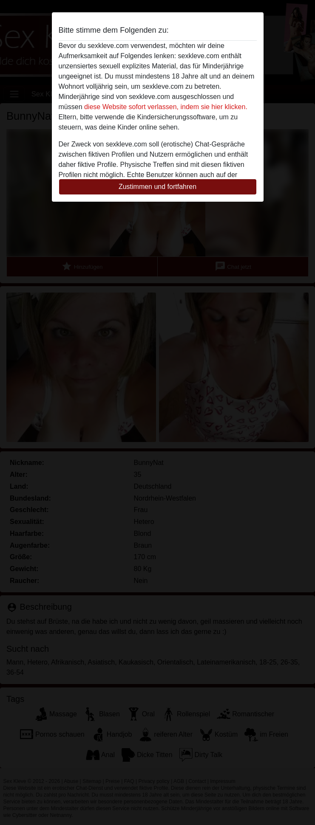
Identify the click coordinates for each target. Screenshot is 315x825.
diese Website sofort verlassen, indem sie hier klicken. (165, 106)
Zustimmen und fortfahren (157, 186)
